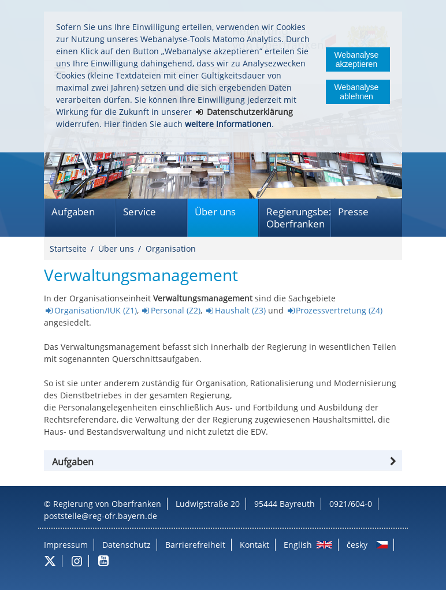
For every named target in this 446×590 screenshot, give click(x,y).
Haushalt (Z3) (240, 310)
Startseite (68, 248)
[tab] (223, 461)
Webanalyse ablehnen (357, 92)
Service (139, 211)
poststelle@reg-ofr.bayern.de (100, 515)
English (298, 544)
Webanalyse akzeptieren (357, 59)
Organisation (171, 248)
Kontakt (254, 544)
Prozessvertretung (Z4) (339, 310)
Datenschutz (126, 544)
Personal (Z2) (175, 310)
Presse (353, 211)
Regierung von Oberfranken (107, 503)
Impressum (66, 544)
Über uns (215, 211)
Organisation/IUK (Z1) (95, 310)
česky (357, 544)
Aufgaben (73, 211)
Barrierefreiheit (195, 544)
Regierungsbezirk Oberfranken (298, 217)
